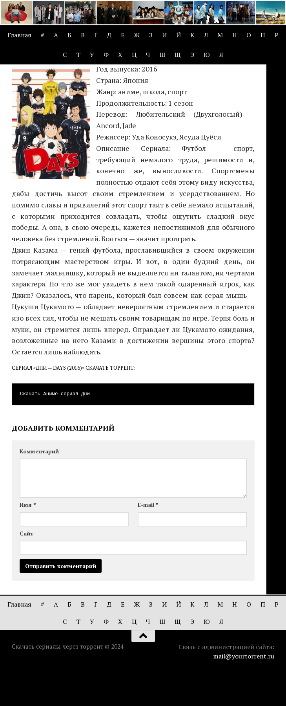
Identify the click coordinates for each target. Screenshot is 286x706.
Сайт (26, 566)
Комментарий (39, 484)
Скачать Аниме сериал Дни (55, 427)
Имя (28, 538)
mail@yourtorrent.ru (243, 689)
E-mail (148, 538)
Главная (19, 35)
